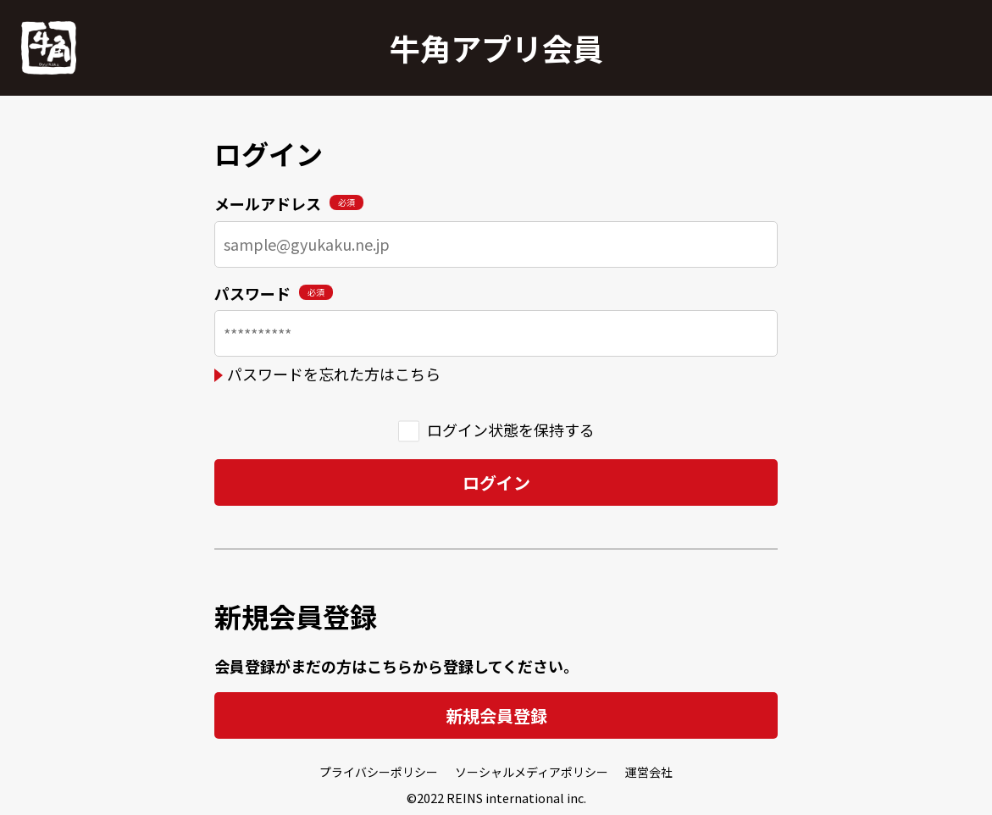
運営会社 (649, 771)
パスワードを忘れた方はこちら (334, 374)
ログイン (496, 482)
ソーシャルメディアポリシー (531, 771)
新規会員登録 (496, 715)
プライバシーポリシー (378, 771)
